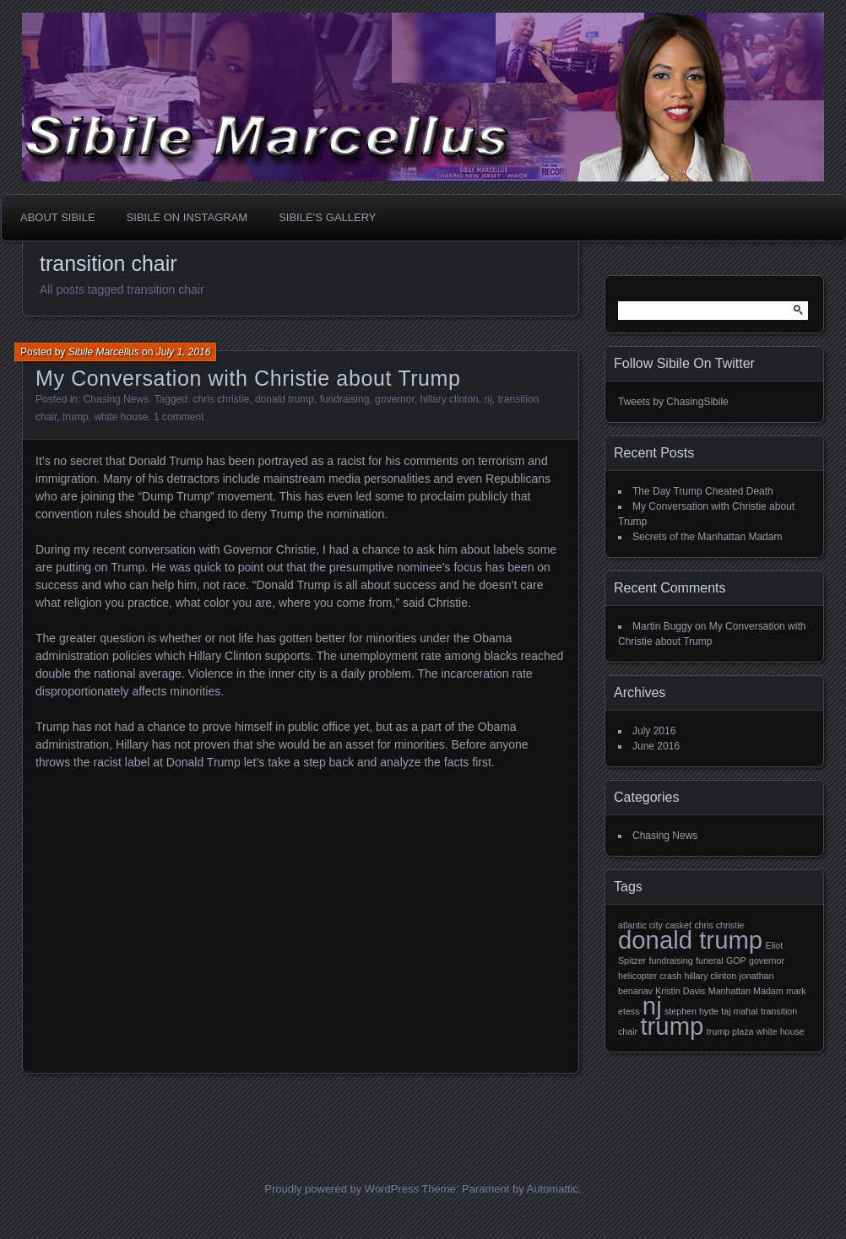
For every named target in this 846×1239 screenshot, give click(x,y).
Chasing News (116, 399)
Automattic (552, 1188)
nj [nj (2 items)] (652, 1006)
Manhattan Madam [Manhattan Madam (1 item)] (746, 991)
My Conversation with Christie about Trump (248, 378)
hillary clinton (449, 399)
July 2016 (653, 731)
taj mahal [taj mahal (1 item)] (739, 1011)
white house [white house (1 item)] (781, 1031)
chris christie (221, 399)
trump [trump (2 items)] (671, 1026)
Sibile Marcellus (103, 352)
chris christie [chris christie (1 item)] (719, 925)
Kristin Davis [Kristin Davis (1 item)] (680, 991)
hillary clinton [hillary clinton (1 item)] (711, 976)
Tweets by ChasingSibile (673, 402)
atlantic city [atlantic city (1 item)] (640, 925)
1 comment (178, 417)
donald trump (284, 399)
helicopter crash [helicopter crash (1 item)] (649, 976)
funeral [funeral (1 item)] (710, 960)
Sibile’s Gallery (327, 217)
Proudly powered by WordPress (341, 1188)
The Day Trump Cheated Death (702, 491)
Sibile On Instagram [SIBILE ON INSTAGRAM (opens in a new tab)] (187, 217)
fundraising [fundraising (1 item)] (671, 960)
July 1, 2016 (183, 352)
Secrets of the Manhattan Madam (707, 537)
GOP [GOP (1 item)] (736, 960)
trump (75, 417)
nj (487, 399)
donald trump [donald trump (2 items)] (690, 940)
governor (395, 399)
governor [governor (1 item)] (766, 960)
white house (121, 417)
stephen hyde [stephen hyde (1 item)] (691, 1011)
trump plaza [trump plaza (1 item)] (730, 1031)
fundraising (345, 399)
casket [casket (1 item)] (678, 925)
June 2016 (656, 746)
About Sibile (57, 217)
